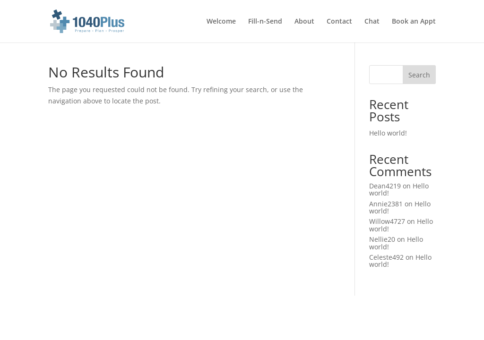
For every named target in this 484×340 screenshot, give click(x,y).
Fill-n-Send (265, 22)
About (304, 22)
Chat (372, 22)
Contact (339, 22)
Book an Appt (414, 22)
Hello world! (388, 132)
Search (419, 74)
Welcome (221, 22)
